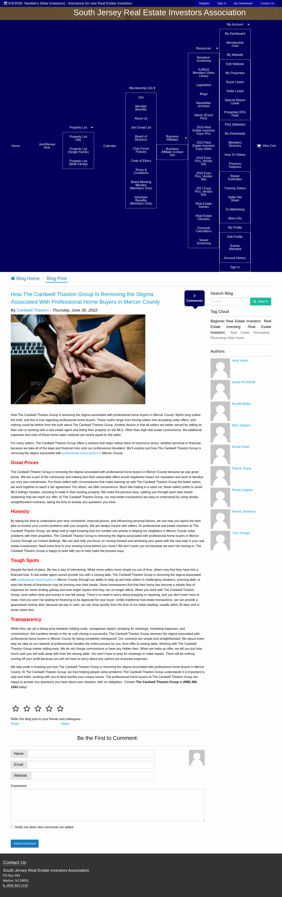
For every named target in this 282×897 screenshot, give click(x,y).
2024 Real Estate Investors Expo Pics (204, 130)
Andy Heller (240, 360)
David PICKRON (243, 382)
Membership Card (235, 44)
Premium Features (235, 165)
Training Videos (235, 188)
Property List (78, 127)
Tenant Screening (204, 241)
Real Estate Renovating (249, 332)
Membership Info (141, 88)
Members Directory (235, 144)
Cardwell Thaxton (33, 310)
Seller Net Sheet (235, 199)
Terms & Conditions (141, 171)
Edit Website (235, 64)
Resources (203, 48)
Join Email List (141, 127)
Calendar (109, 146)
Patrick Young (241, 468)
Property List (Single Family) (78, 150)
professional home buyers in (82, 453)
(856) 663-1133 (15, 885)
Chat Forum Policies (141, 150)
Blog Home (25, 278)
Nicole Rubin (241, 446)
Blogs (204, 94)
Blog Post (57, 278)
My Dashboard (243, 3)
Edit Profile (234, 236)
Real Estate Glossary (204, 217)
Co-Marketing (235, 209)
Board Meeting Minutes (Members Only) (141, 185)
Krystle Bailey (241, 403)
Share (15, 723)
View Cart (266, 146)
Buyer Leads (235, 82)
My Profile (235, 227)
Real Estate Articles (204, 205)
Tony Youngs (241, 533)
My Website (235, 54)
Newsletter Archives (203, 104)
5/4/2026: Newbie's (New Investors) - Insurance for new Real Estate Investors (68, 3)
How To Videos (235, 154)
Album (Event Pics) (203, 116)
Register (204, 3)
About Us (141, 118)
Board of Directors (141, 138)
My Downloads (235, 133)
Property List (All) (78, 138)
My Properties (235, 73)
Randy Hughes (242, 490)
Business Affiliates (172, 138)
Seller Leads (235, 91)
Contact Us (267, 3)
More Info (235, 218)
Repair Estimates (235, 177)
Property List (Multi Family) (78, 162)
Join (141, 97)
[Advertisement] (241, 576)
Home (16, 146)
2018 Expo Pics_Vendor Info (203, 176)
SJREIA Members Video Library (204, 73)
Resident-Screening (204, 59)
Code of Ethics (141, 160)
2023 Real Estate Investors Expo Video (204, 145)
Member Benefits (141, 108)
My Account (235, 24)
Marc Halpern (241, 425)
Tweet (65, 723)
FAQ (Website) (235, 124)
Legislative (203, 85)
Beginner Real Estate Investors (236, 321)
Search (263, 301)
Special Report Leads (235, 101)
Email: (19, 765)
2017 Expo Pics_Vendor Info (203, 191)
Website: (21, 775)
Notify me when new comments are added (44, 827)
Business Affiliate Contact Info (172, 152)
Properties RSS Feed (235, 114)
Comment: (108, 803)
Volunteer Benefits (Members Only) (141, 200)
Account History (235, 258)
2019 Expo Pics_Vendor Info (203, 161)
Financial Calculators (204, 229)
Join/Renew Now (47, 146)
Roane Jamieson (244, 511)
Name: (19, 754)
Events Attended (235, 247)
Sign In (221, 3)
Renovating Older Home (227, 338)
